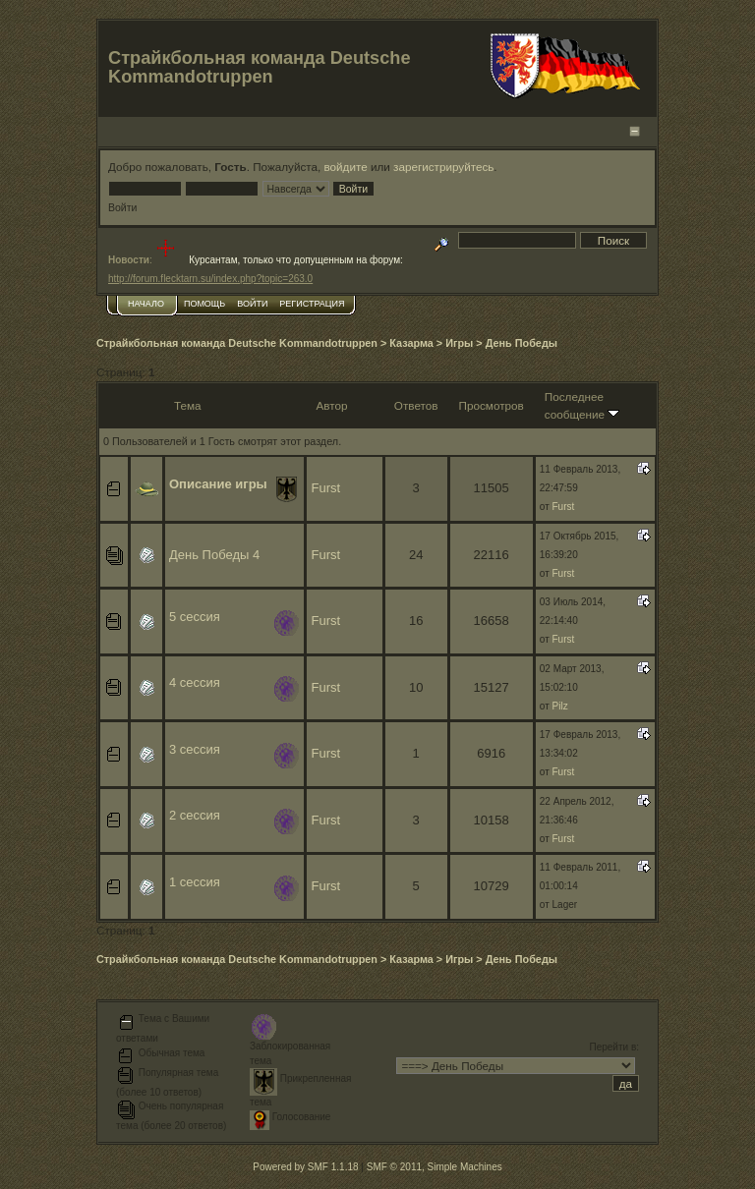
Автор (331, 405)
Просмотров (491, 405)
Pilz (560, 706)
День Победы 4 (214, 554)
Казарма (411, 343)
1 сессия (194, 882)
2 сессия (194, 815)
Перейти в (613, 1047)
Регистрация (311, 304)
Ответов (416, 405)
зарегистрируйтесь (443, 166)
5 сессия (194, 616)
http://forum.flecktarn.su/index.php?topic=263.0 (210, 278)
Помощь (204, 304)
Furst (325, 488)
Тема (188, 405)
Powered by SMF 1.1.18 (305, 1166)
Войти (252, 304)
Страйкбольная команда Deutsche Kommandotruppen (237, 343)
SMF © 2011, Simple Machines (434, 1166)
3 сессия (194, 749)
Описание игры (218, 484)
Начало (146, 304)
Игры (459, 343)
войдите (346, 166)
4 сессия (194, 682)
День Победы (521, 343)
